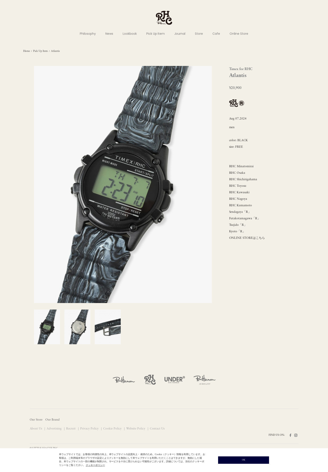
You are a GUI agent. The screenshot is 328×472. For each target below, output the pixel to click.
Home (26, 51)
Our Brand (52, 419)
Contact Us (157, 428)
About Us (36, 428)
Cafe (216, 33)
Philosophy (88, 33)
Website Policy (136, 428)
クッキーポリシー (95, 465)
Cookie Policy (112, 428)
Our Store (36, 419)
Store (199, 33)
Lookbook (130, 33)
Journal (179, 33)
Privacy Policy (90, 428)
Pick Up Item (155, 33)
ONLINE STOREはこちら (247, 238)
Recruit (71, 428)
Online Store (239, 33)
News (109, 33)
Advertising (54, 428)
